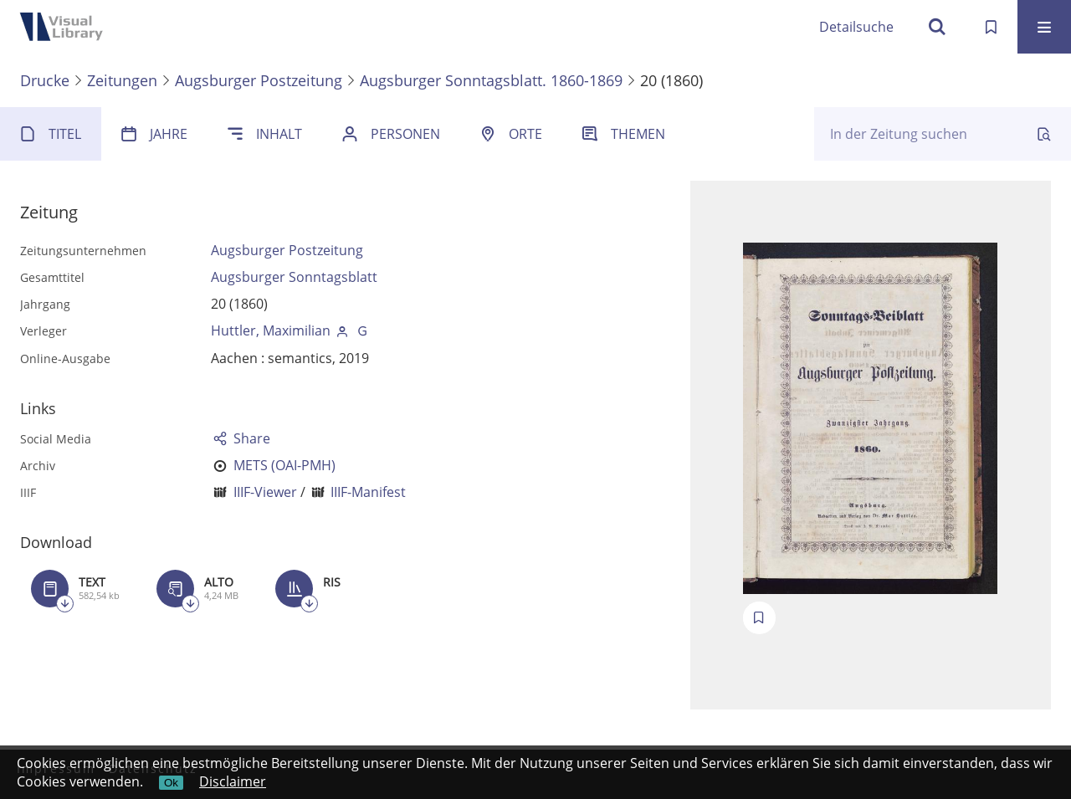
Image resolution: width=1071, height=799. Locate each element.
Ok (171, 782)
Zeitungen (122, 80)
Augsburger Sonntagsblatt (294, 277)
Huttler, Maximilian (271, 330)
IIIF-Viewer (265, 492)
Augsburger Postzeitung (258, 80)
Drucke (44, 80)
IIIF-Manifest (368, 492)
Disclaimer (232, 781)
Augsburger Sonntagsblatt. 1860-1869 (491, 80)
